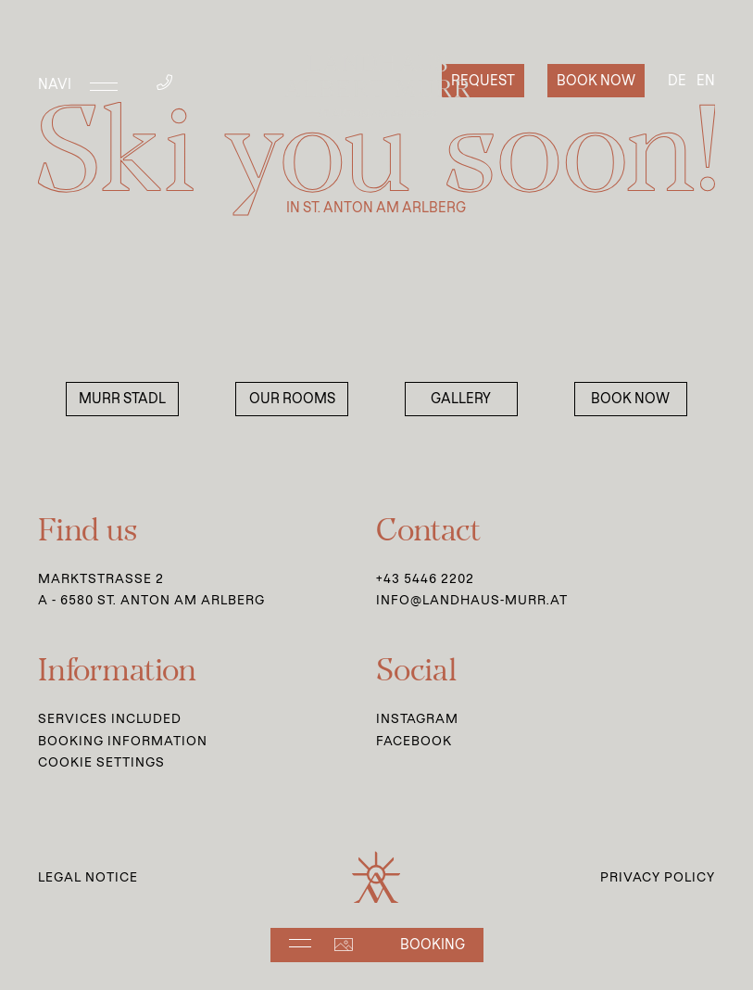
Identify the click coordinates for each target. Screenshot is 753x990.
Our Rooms (292, 398)
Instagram (417, 718)
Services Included (110, 718)
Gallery (461, 398)
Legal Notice (88, 876)
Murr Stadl (122, 398)
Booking (432, 944)
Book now (596, 80)
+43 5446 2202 (425, 578)
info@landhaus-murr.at (472, 599)
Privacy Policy (657, 876)
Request (483, 80)
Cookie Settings (101, 761)
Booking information (122, 740)
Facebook (414, 740)
